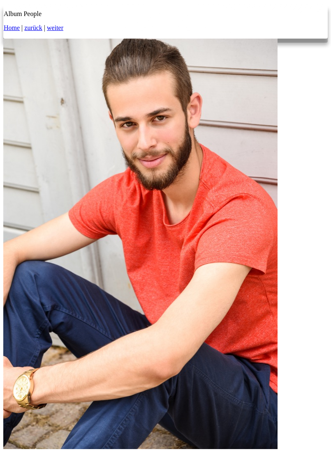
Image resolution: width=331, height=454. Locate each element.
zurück (33, 27)
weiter (55, 27)
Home (12, 27)
